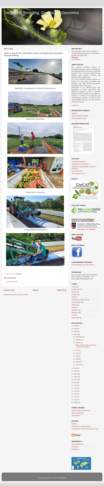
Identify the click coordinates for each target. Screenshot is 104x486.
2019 (75, 374)
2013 (75, 391)
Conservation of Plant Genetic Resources (85, 429)
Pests (73, 307)
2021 (75, 368)
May (77, 356)
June (77, 353)
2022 (75, 334)
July (77, 350)
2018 (75, 377)
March (78, 362)
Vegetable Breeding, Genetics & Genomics (42, 13)
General (74, 113)
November (79, 337)
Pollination (75, 310)
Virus (73, 315)
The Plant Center (77, 171)
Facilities (74, 294)
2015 (75, 385)
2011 (75, 397)
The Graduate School (78, 173)
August (78, 342)
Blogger (63, 478)
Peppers (74, 305)
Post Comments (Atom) (20, 294)
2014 (75, 388)
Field (73, 297)
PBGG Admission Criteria (80, 116)
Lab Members (76, 59)
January (78, 364)
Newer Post (9, 290)
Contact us (75, 105)
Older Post (62, 290)
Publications (75, 449)
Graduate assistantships (79, 299)
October (78, 340)
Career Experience (78, 444)
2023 (75, 331)
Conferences (76, 289)
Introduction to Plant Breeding (81, 426)
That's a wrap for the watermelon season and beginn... (85, 346)
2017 (75, 379)
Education (75, 447)
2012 (75, 394)
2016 (75, 382)
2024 (75, 328)
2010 (75, 399)
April (77, 359)
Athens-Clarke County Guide (81, 410)
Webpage (75, 57)
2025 (75, 326)
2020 (75, 371)
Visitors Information (78, 413)
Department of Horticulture (80, 164)
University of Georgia (78, 161)
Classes (74, 286)
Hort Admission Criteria (79, 118)
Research (75, 312)
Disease (74, 292)
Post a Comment (12, 281)
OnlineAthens (76, 415)
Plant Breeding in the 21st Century (83, 265)
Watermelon (75, 318)
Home (35, 290)
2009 (75, 402)
